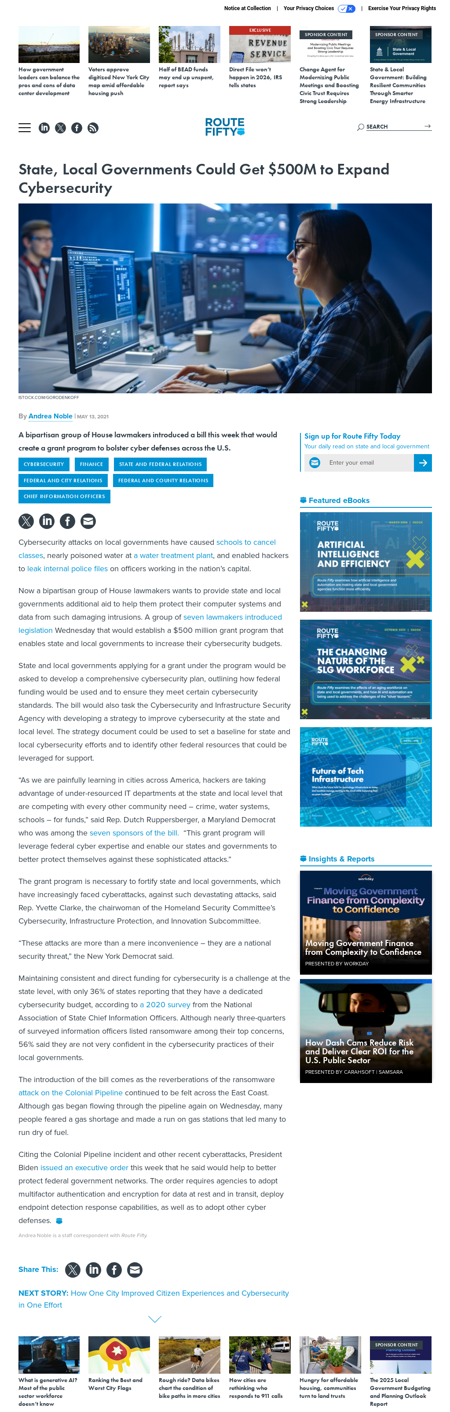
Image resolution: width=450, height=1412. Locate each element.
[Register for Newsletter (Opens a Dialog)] (423, 463)
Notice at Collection (247, 8)
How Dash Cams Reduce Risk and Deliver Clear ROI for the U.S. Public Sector (359, 1051)
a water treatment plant (172, 555)
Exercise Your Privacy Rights (402, 8)
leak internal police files (66, 568)
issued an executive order (83, 1167)
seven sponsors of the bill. (134, 833)
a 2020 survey (164, 1004)
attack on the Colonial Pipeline (70, 1092)
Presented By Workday (337, 964)
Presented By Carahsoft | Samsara (354, 1072)
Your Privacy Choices (319, 9)
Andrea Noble (51, 416)
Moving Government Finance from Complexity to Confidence (363, 947)
